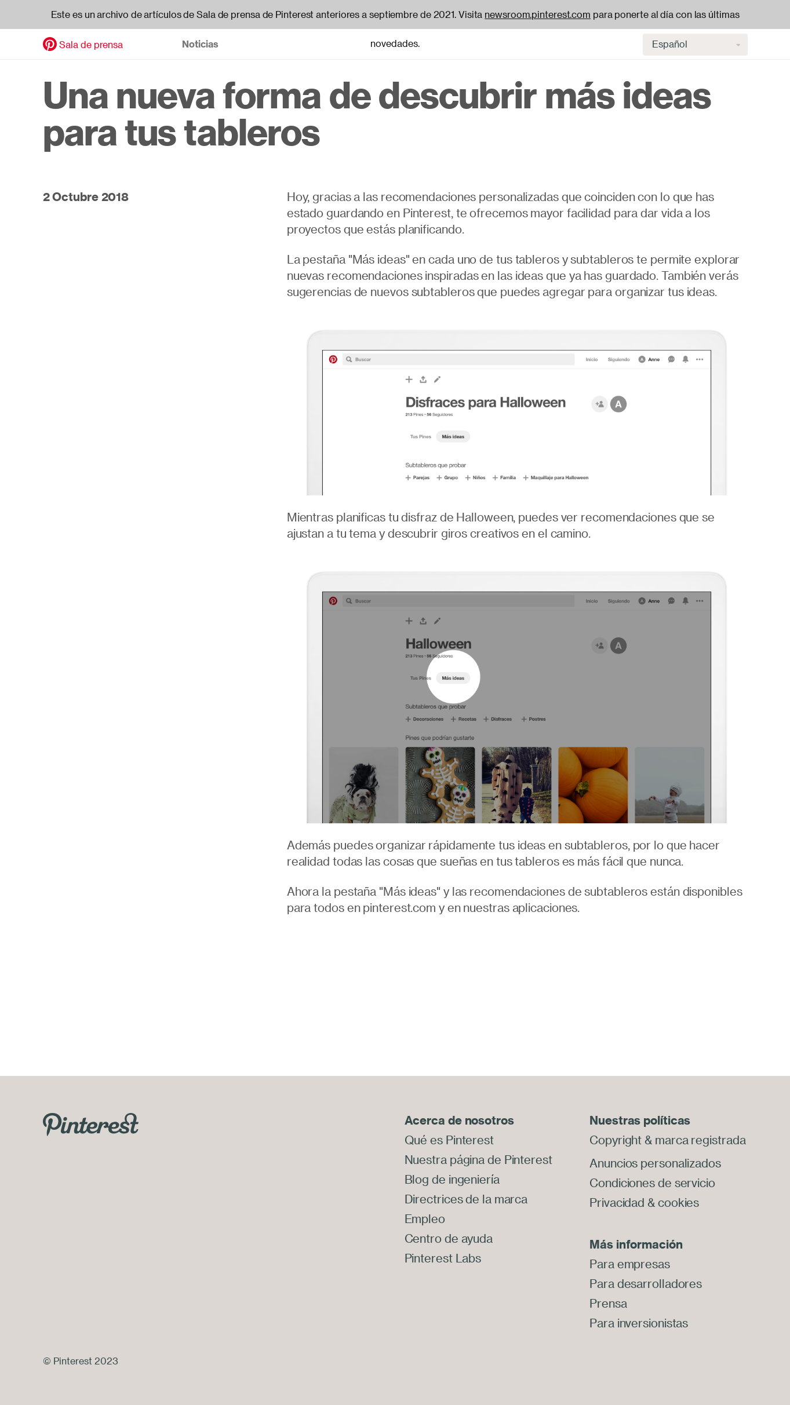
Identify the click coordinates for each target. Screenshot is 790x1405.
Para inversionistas (638, 1323)
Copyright (615, 1140)
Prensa (608, 1303)
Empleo (425, 1218)
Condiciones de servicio (652, 1183)
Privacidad (617, 1202)
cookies (678, 1202)
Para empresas (629, 1264)
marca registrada (700, 1140)
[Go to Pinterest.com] (91, 1123)
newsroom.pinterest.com (538, 14)
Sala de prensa (91, 44)
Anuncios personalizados (655, 1163)
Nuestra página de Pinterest (478, 1159)
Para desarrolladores (645, 1283)
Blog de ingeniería (452, 1179)
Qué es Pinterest (449, 1140)
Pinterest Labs (443, 1258)
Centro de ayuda (449, 1238)
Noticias (200, 44)
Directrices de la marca (466, 1199)
